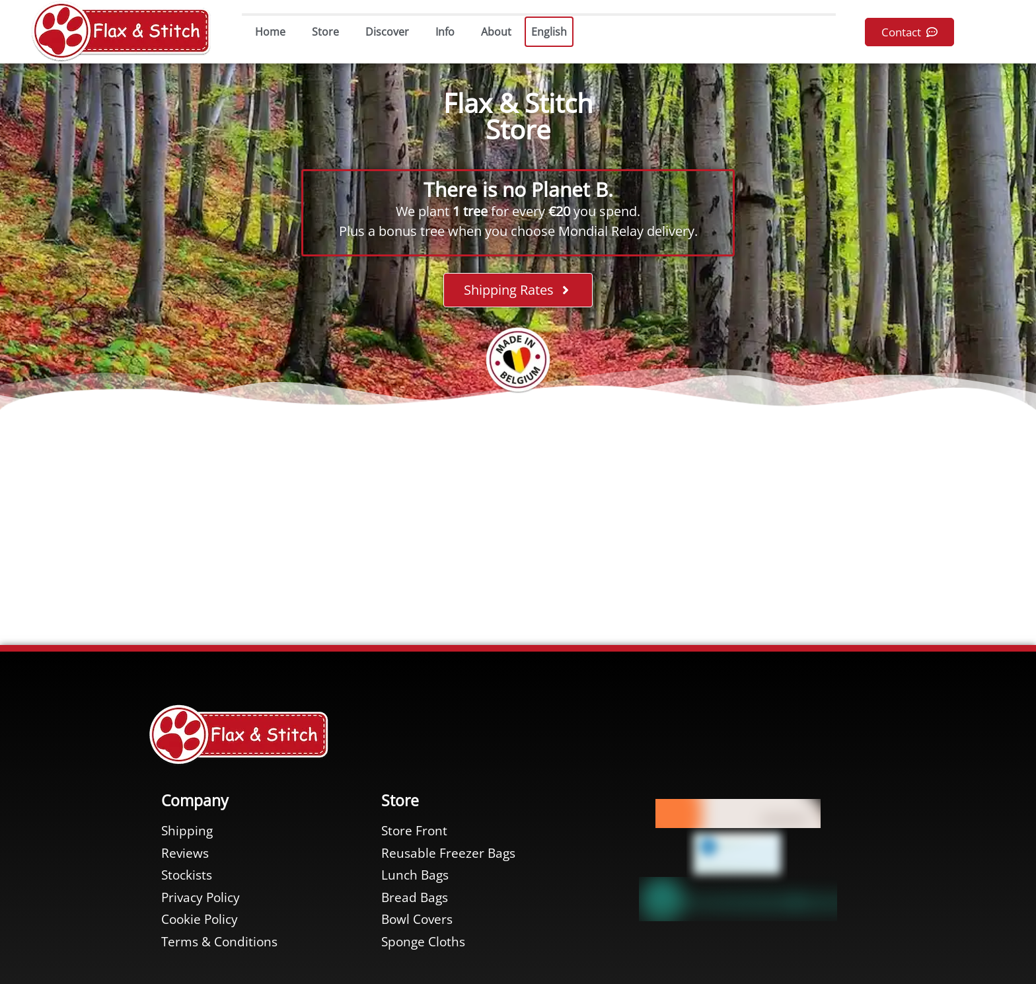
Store (325, 31)
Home (270, 31)
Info (445, 31)
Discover (387, 31)
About (496, 31)
